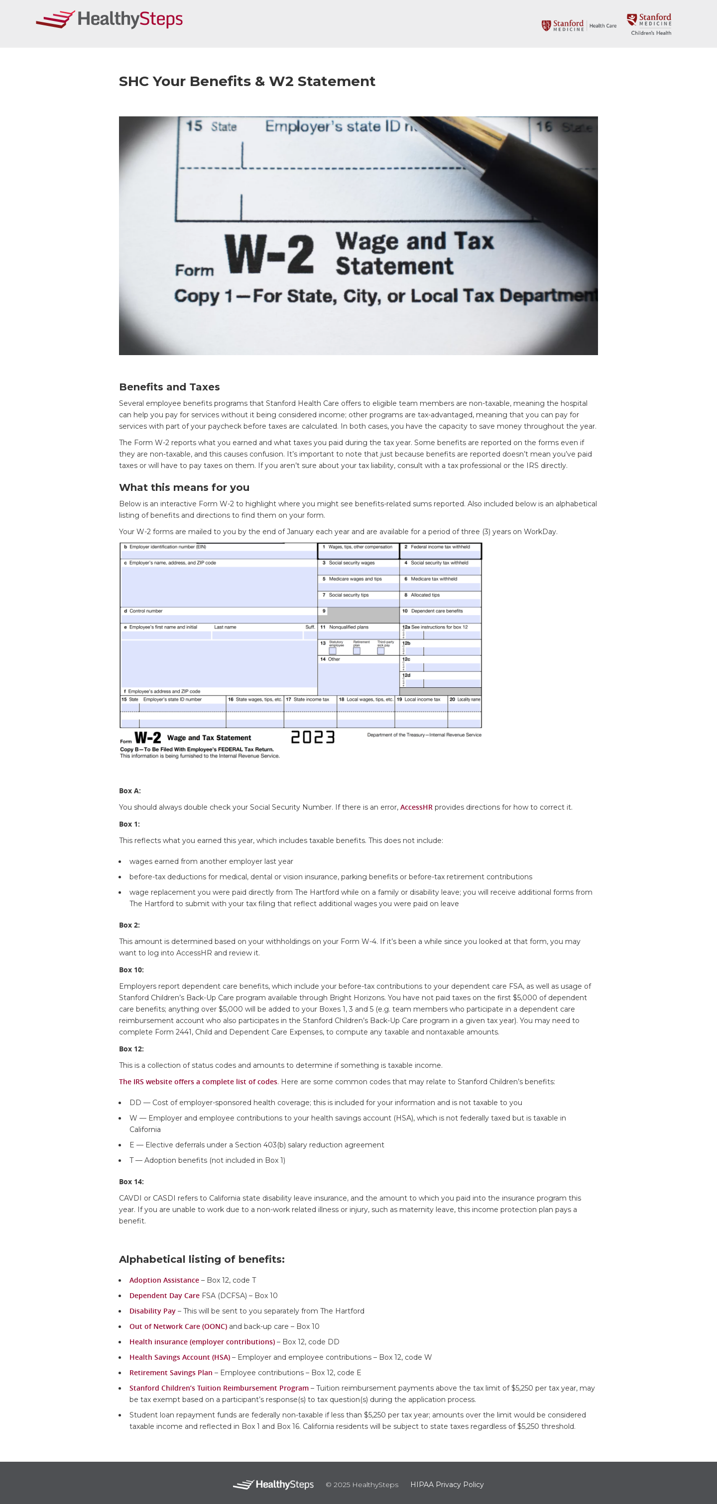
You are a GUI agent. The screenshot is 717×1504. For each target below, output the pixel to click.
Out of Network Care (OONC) (178, 1326)
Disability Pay (152, 1311)
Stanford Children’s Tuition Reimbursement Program (219, 1388)
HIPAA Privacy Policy (447, 1484)
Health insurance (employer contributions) (202, 1341)
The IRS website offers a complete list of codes (198, 1081)
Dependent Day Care (164, 1295)
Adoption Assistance (164, 1280)
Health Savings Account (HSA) (179, 1357)
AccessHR (416, 807)
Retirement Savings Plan (171, 1372)
